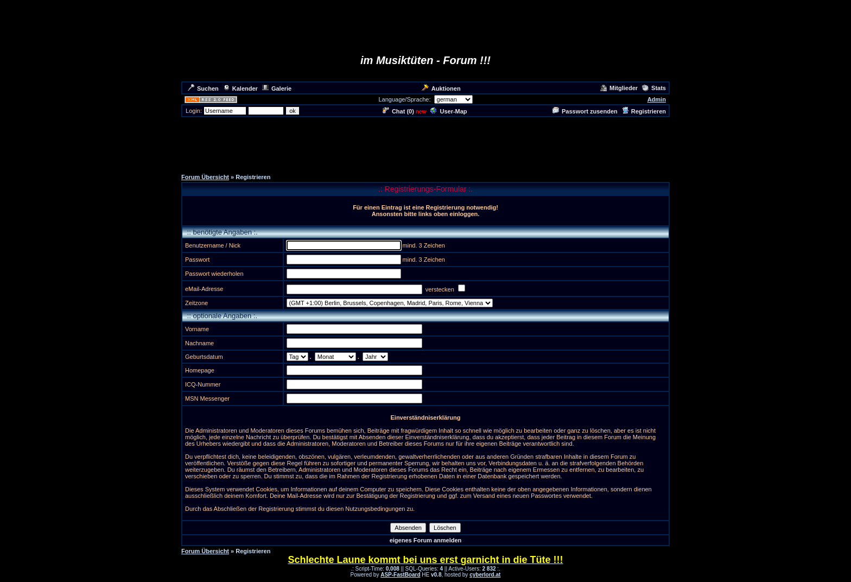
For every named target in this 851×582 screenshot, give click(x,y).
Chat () (398, 111)
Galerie (276, 88)
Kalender (240, 88)
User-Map (448, 111)
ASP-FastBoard (400, 575)
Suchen (203, 88)
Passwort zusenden (585, 111)
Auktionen (441, 88)
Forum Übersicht (205, 177)
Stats (654, 88)
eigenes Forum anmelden (426, 540)
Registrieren (644, 111)
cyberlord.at (484, 575)
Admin (656, 99)
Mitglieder (619, 88)
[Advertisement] (425, 142)
